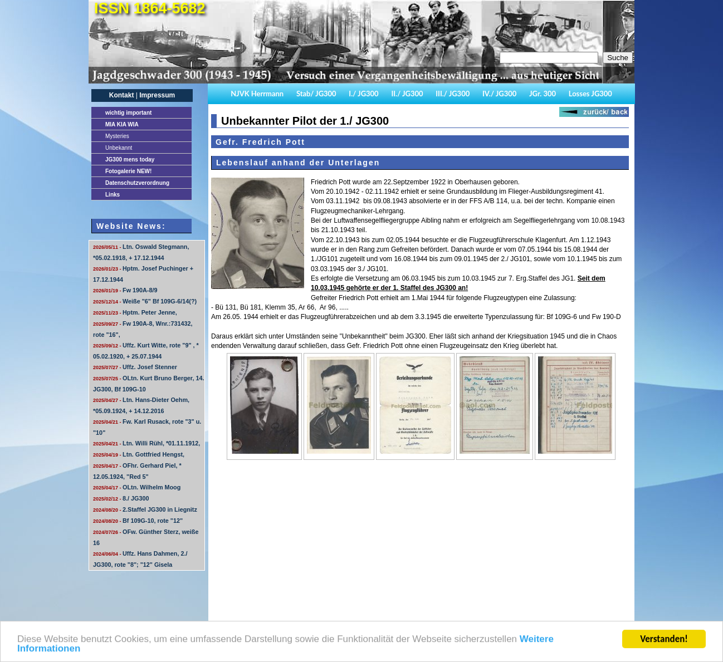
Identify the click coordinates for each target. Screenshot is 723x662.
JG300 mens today (129, 159)
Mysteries (117, 136)
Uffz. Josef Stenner (135, 367)
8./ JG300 (121, 498)
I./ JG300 (363, 93)
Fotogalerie (128, 171)
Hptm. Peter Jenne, (135, 312)
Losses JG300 (590, 93)
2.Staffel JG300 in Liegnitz (145, 509)
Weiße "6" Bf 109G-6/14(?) (145, 301)
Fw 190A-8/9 (125, 290)
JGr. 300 (542, 93)
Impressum (157, 95)
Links (112, 195)
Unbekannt (118, 148)
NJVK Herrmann (257, 93)
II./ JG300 (407, 93)
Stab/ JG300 (316, 93)
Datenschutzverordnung (137, 183)
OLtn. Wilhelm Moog (136, 487)
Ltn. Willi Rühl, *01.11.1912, (146, 443)
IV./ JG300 (499, 93)
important (128, 113)
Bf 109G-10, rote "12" (138, 520)
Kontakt (121, 95)
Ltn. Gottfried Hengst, (138, 454)
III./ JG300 (453, 93)
